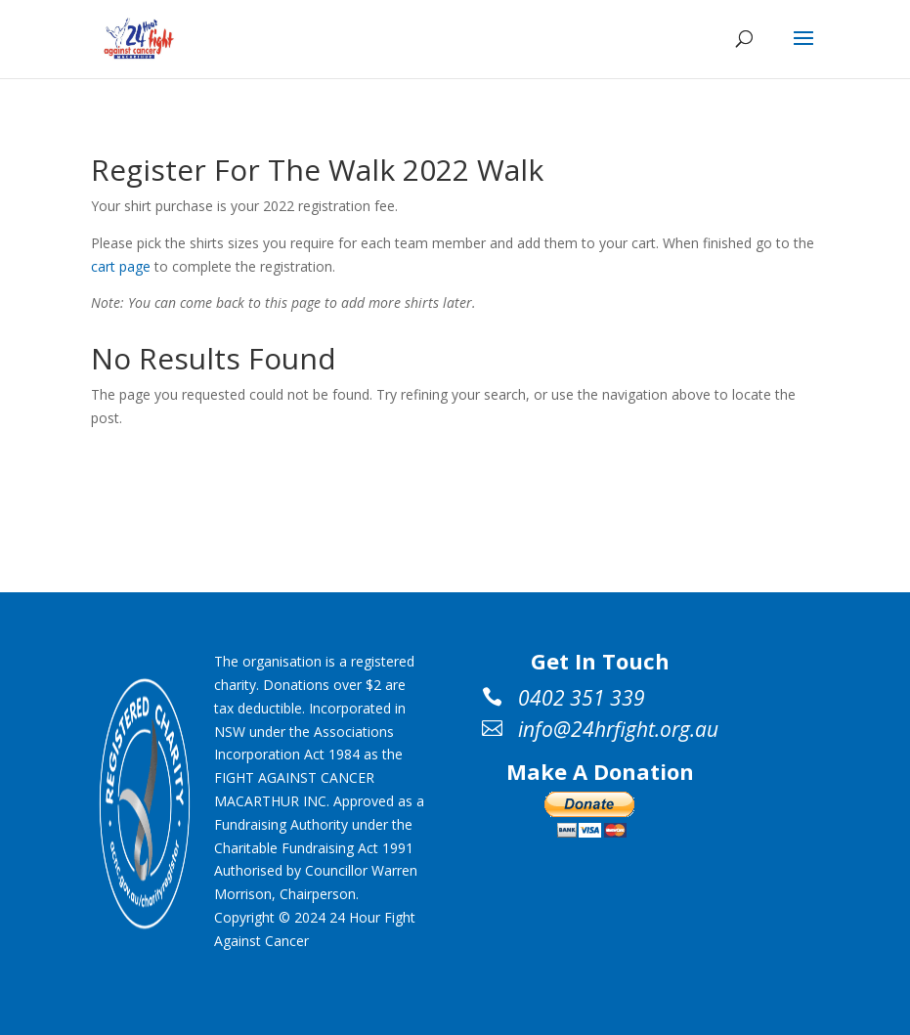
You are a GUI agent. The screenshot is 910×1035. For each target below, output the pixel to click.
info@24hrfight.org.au (618, 729)
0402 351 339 (581, 698)
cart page (121, 266)
